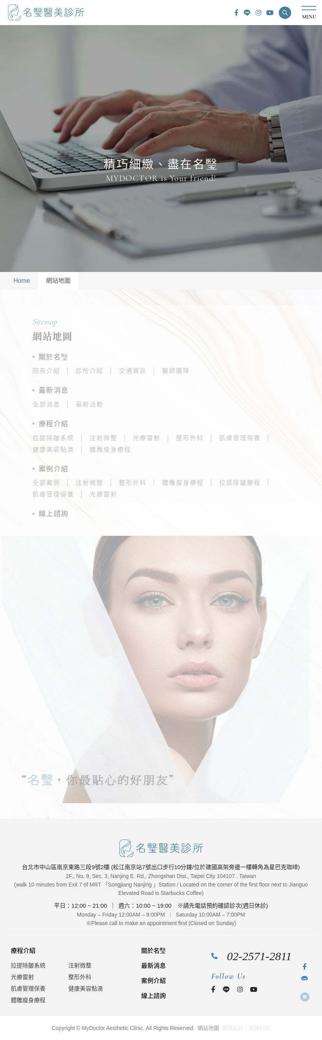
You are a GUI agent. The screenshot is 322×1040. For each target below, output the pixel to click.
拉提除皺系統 (79, 438)
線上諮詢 (79, 514)
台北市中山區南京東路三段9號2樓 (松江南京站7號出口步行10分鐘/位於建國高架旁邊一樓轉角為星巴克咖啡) (161, 867)
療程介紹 (79, 424)
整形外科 (215, 438)
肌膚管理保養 (266, 438)
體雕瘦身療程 (136, 449)
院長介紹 (72, 371)
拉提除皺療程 (266, 482)
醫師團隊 (202, 371)
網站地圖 (58, 280)
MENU (309, 12)
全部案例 (72, 482)
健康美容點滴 (79, 449)
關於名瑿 (79, 357)
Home (21, 280)
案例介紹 (79, 469)
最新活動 (115, 404)
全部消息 (72, 404)
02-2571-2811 (259, 956)
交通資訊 (158, 371)
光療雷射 (172, 438)
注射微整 (129, 438)
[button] (285, 13)
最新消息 (79, 390)
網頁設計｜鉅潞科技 (246, 1028)
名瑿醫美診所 (46, 12)
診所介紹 (115, 371)
